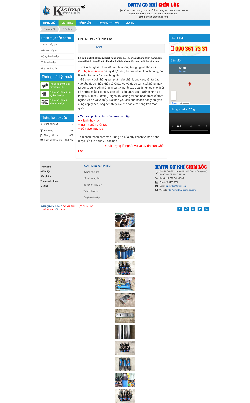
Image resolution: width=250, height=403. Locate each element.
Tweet (99, 47)
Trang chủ (45, 166)
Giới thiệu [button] (67, 23)
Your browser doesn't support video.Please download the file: (189, 123)
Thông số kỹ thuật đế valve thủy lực (60, 85)
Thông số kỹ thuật (49, 181)
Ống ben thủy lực (49, 68)
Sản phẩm (45, 176)
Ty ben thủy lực (48, 62)
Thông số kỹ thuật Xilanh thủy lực (58, 102)
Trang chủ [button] (49, 23)
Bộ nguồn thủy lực (50, 56)
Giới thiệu (45, 171)
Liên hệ (44, 186)
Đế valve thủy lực (49, 50)
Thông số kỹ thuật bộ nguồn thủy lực (60, 94)
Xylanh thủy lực (49, 44)
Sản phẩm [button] (85, 23)
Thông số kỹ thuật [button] (108, 23)
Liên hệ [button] (130, 23)
